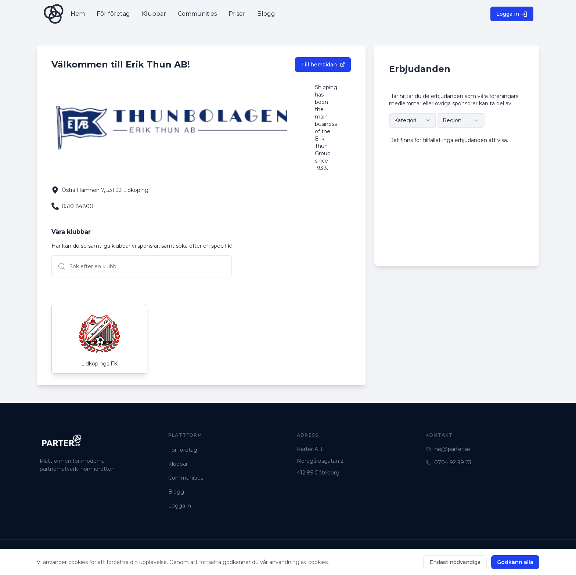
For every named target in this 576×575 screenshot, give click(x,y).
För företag (182, 450)
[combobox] (412, 120)
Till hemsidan (323, 64)
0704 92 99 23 (448, 462)
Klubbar (178, 464)
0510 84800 (77, 206)
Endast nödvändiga (454, 562)
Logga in (512, 14)
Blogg (176, 491)
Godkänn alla (515, 562)
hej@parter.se (447, 449)
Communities (185, 477)
